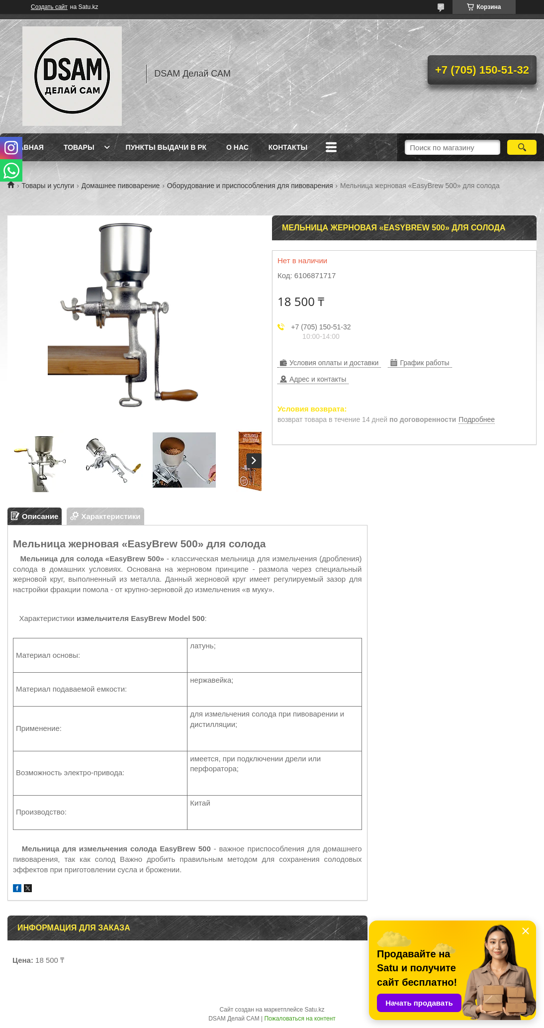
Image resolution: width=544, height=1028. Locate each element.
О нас (237, 147)
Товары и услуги (47, 186)
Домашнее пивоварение (121, 186)
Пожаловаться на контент (299, 1018)
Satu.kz (314, 1009)
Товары (79, 147)
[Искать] (522, 147)
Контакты (288, 147)
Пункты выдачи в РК (166, 147)
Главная (27, 147)
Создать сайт (49, 6)
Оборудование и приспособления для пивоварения (250, 186)
